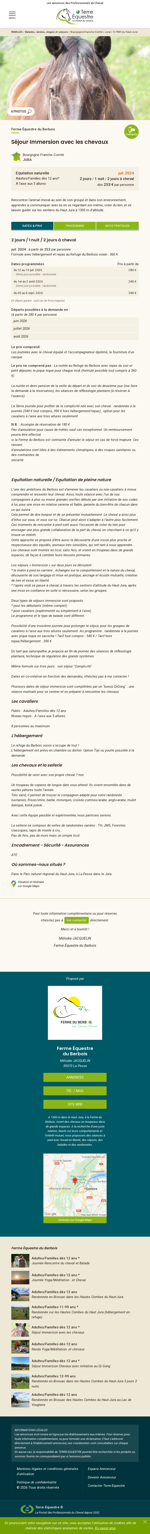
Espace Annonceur (102, 1469)
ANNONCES (75, 1077)
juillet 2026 (22, 329)
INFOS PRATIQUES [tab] (117, 225)
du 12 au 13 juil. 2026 (28, 270)
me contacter (77, 920)
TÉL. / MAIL (75, 1091)
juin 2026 (20, 321)
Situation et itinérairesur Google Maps (27, 884)
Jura (107, 31)
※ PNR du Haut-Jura (125, 31)
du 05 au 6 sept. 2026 (28, 293)
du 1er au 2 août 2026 (28, 281)
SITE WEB (75, 1104)
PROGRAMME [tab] (75, 225)
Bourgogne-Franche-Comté (86, 31)
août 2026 (21, 336)
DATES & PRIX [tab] (32, 225)
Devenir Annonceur (102, 1477)
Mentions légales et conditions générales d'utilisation (47, 1471)
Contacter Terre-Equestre (106, 1486)
